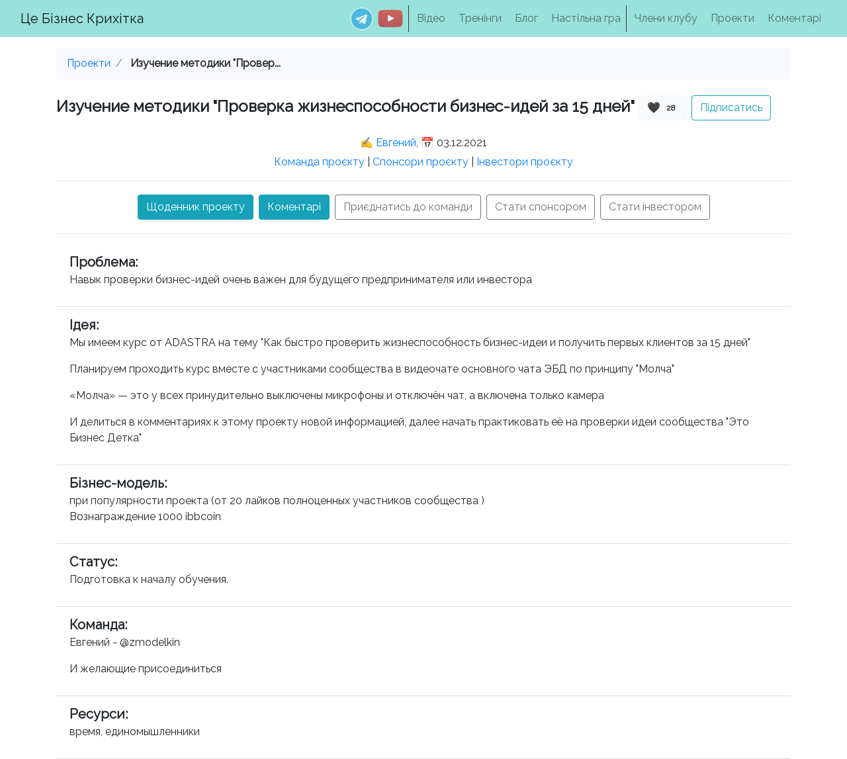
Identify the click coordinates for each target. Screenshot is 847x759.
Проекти (732, 18)
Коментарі (794, 18)
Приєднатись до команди (407, 207)
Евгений (396, 142)
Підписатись (731, 107)
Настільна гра (586, 18)
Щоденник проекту (195, 207)
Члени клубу (666, 18)
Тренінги (480, 18)
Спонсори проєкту (420, 162)
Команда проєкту (319, 162)
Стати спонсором (540, 207)
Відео (431, 18)
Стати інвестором (655, 207)
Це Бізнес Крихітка (82, 18)
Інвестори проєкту (524, 162)
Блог (526, 18)
